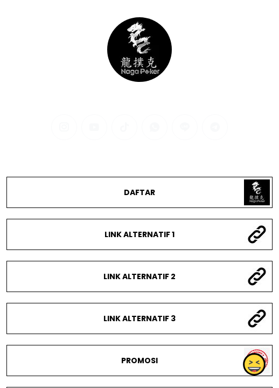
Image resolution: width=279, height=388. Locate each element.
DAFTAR (139, 192)
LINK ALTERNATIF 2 (139, 276)
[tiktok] (124, 127)
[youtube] (94, 127)
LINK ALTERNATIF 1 (139, 234)
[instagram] (64, 127)
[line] (185, 127)
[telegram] (215, 127)
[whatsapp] (155, 127)
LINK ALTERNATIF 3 (139, 318)
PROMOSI (139, 360)
